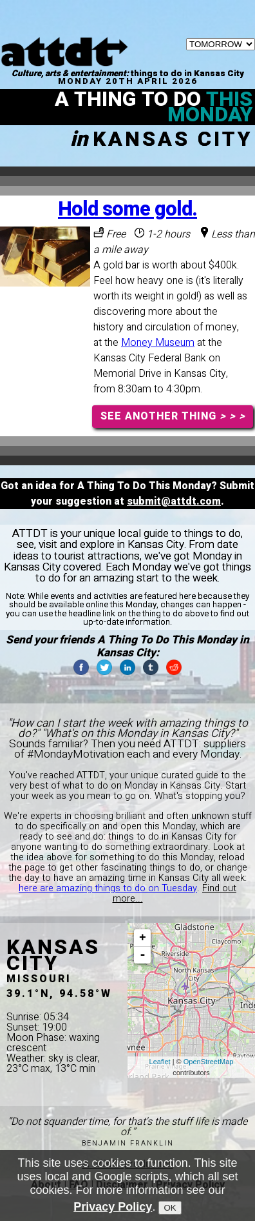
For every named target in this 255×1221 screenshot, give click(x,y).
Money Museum (157, 342)
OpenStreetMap (209, 1061)
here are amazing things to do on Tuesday (108, 888)
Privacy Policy (112, 1206)
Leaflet (160, 1061)
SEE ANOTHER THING (172, 416)
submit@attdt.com (174, 501)
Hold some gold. (127, 209)
